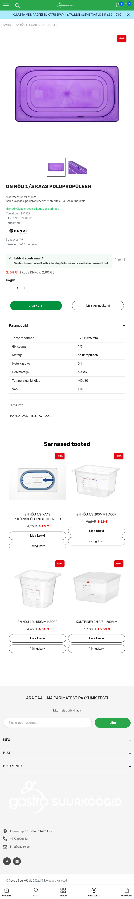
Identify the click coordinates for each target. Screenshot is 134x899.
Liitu (113, 723)
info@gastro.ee (20, 846)
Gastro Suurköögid (20, 880)
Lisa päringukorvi (98, 305)
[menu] (6, 5)
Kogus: (11, 280)
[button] (35, 892)
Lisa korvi (36, 305)
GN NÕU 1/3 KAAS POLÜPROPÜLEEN (36, 25)
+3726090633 (19, 838)
